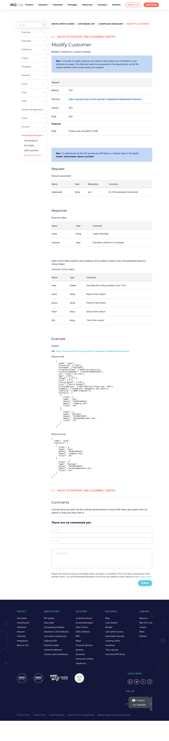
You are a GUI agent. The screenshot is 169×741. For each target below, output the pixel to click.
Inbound (21, 651)
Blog (107, 638)
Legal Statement (56, 735)
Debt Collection (83, 651)
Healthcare (81, 683)
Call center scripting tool (55, 656)
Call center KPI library (115, 674)
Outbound (21, 647)
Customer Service (84, 638)
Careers (142, 647)
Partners (143, 656)
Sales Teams (82, 647)
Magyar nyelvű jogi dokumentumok (114, 735)
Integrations (22, 661)
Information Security (114, 656)
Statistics (26, 75)
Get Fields (29, 145)
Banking (79, 669)
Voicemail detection (53, 669)
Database (26, 67)
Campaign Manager (111, 24)
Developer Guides (63, 24)
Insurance (80, 674)
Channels (21, 656)
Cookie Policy (39, 735)
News (141, 651)
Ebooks (108, 647)
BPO (78, 656)
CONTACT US (133, 5)
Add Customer (31, 150)
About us (143, 638)
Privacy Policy (145, 596)
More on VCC (23, 665)
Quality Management (32, 110)
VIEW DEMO (151, 5)
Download (110, 665)
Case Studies (111, 642)
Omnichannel (23, 642)
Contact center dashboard (56, 674)
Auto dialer (49, 642)
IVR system (49, 638)
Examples (26, 41)
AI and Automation (84, 642)
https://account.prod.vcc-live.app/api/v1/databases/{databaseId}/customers (105, 99)
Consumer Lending (84, 678)
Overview (26, 32)
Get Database (31, 140)
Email (24, 84)
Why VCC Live (145, 642)
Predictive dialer (51, 665)
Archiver (26, 127)
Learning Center (112, 661)
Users (24, 101)
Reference (27, 50)
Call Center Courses (114, 651)
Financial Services (84, 665)
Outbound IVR (50, 661)
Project (25, 58)
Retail (78, 661)
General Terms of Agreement (81, 735)
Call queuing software (54, 647)
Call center (22, 638)
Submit (145, 603)
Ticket (24, 118)
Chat (24, 92)
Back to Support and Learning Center (86, 37)
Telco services (111, 669)
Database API (86, 24)
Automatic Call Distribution (56, 651)
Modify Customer (33, 155)
